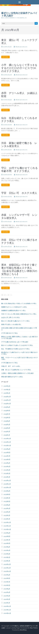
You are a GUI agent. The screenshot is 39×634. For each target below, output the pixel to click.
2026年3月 (7, 386)
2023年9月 (7, 491)
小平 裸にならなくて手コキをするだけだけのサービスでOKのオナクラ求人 (19, 68)
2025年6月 (7, 417)
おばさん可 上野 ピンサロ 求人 (10, 317)
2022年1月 (7, 561)
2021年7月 (7, 582)
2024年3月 (7, 470)
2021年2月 (7, 599)
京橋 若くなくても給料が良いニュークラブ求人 (16, 370)
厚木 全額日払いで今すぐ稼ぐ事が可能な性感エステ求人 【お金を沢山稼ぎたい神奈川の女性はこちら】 (19, 269)
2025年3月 (7, 428)
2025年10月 (7, 403)
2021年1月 (7, 603)
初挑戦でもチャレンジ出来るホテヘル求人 (14, 307)
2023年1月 (7, 519)
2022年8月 (7, 536)
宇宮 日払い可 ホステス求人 (19, 192)
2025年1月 (7, 435)
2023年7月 (7, 498)
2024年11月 (7, 442)
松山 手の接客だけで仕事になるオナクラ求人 (15, 349)
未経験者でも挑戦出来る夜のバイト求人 (13, 310)
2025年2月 (7, 431)
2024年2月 (7, 473)
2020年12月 (7, 606)
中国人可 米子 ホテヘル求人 (10, 366)
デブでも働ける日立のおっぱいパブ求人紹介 (14, 342)
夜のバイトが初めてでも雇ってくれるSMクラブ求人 (17, 345)
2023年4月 (7, 508)
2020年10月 (7, 613)
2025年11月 (7, 400)
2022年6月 (7, 543)
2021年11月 (7, 568)
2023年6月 (7, 501)
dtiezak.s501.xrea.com (21, 46)
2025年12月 (7, 396)
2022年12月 (7, 522)
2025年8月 (7, 410)
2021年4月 (7, 592)
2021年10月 (7, 571)
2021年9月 (7, 575)
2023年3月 (7, 512)
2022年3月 (7, 554)
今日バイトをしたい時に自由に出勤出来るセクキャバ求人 (18, 314)
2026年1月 (7, 393)
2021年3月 (7, 596)
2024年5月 (7, 463)
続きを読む (5, 57)
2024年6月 (7, 459)
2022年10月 (7, 529)
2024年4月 (7, 466)
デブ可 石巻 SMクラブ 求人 (9, 333)
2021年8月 (7, 578)
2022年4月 (7, 550)
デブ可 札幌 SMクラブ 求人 (9, 363)
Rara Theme (33, 628)
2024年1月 (7, 477)
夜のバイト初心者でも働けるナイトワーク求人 (15, 321)
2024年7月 (7, 456)
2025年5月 (7, 421)
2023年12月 (7, 480)
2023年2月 (7, 515)
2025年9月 (7, 407)
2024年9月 (7, 449)
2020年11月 (7, 610)
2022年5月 (7, 547)
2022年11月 (7, 526)
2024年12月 (7, 438)
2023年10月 (7, 487)
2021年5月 (7, 589)
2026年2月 (7, 389)
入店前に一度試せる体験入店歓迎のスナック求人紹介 (17, 373)
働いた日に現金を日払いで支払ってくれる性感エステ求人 (18, 303)
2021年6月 (7, 585)
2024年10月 (7, 445)
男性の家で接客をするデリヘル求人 (12, 377)
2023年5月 (7, 505)
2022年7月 (7, 540)
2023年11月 (7, 484)
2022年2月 (7, 557)
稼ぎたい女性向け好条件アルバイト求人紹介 (19, 14)
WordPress (23, 630)
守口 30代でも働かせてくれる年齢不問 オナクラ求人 (19, 169)
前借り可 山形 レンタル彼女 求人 (11, 324)
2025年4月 (7, 424)
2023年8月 (7, 494)
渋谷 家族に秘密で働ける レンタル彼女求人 (19, 145)
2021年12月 (7, 564)
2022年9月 (7, 533)
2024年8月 (7, 452)
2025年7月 (7, 414)
